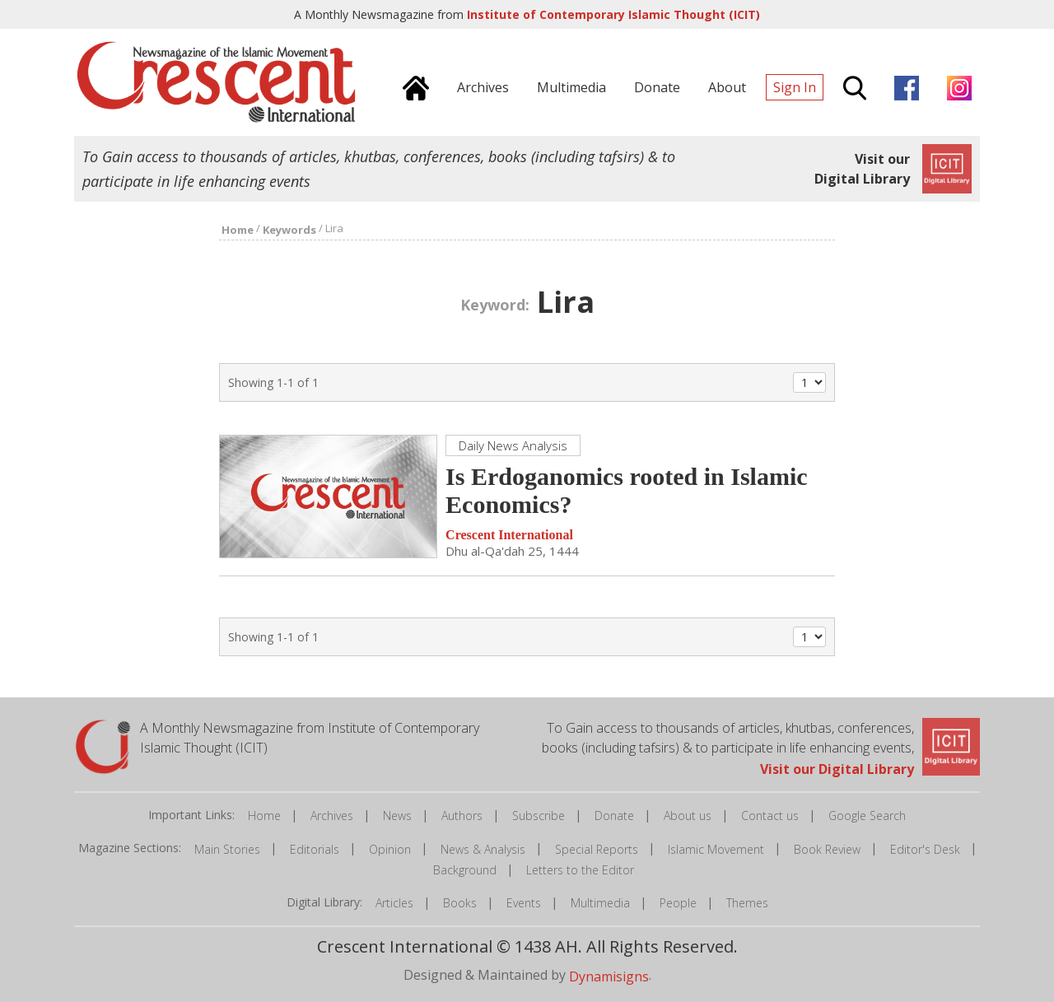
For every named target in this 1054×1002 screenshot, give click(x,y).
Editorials (314, 849)
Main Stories (227, 849)
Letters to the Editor (580, 870)
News (397, 815)
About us (687, 815)
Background (465, 870)
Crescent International (509, 535)
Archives (331, 815)
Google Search (867, 815)
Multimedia (600, 903)
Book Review (827, 849)
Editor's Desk (925, 849)
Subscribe (538, 815)
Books (460, 903)
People (678, 903)
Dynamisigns (609, 976)
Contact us (770, 815)
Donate (614, 815)
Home (264, 815)
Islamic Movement (716, 849)
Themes (747, 903)
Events (523, 903)
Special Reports (596, 849)
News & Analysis (483, 849)
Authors (462, 815)
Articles (394, 903)
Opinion (390, 849)
